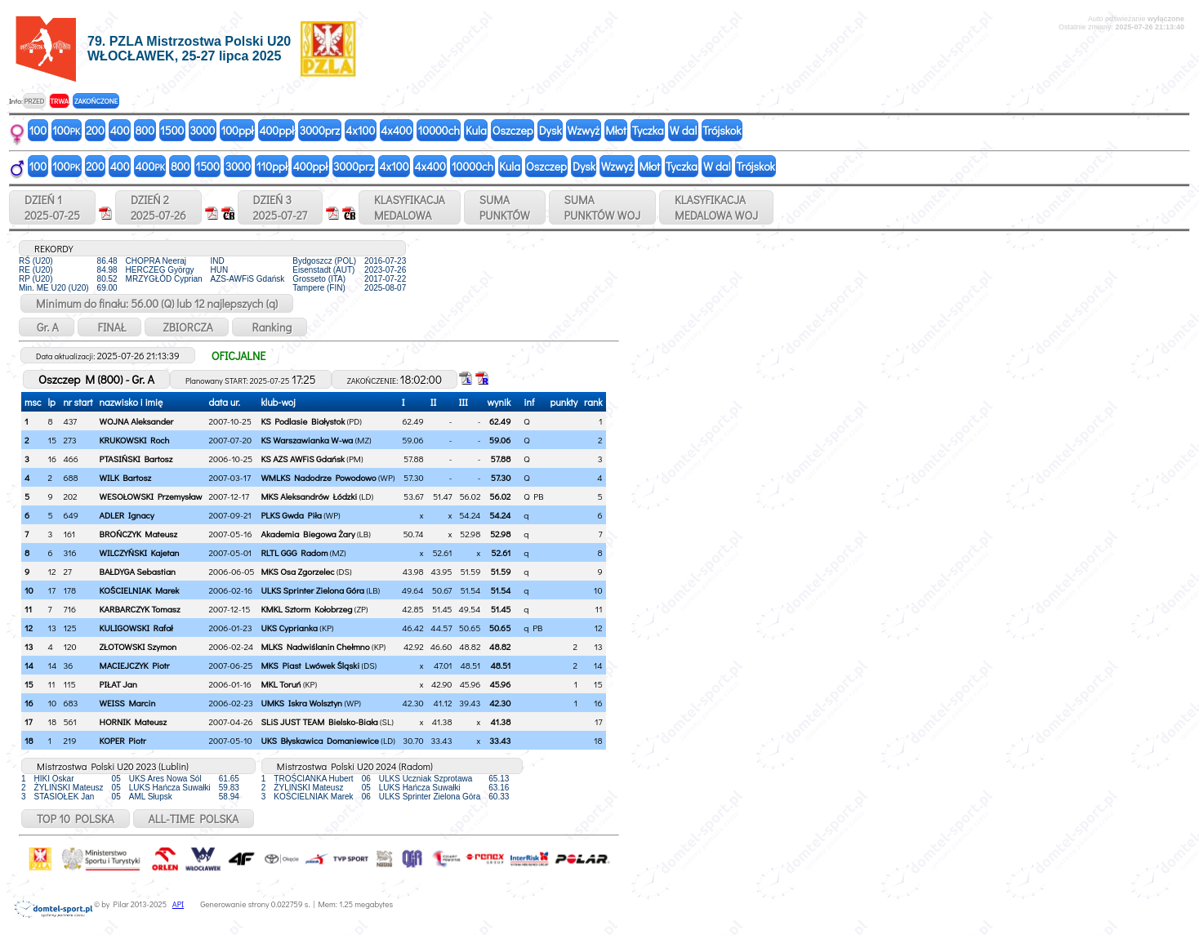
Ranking (269, 327)
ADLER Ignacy (127, 515)
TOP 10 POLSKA (75, 818)
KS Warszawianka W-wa (307, 440)
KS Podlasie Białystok (303, 421)
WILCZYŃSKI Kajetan (140, 552)
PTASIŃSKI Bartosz (136, 458)
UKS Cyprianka (289, 627)
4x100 (360, 130)
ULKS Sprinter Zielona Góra (312, 590)
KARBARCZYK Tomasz (140, 609)
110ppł (271, 166)
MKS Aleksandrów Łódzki (309, 496)
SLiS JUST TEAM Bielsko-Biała (319, 721)
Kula (476, 130)
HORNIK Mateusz (133, 721)
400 (120, 130)
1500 (172, 130)
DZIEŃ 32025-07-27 (280, 207)
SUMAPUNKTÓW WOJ (602, 207)
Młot (615, 130)
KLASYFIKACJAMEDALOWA (409, 207)
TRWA (59, 100)
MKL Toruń (281, 684)
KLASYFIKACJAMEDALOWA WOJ (716, 207)
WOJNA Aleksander (137, 421)
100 (38, 130)
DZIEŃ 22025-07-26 (158, 207)
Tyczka (648, 130)
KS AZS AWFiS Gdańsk (302, 458)
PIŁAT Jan (118, 684)
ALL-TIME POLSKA (194, 818)
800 (145, 130)
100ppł (237, 130)
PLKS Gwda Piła (291, 515)
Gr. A (46, 327)
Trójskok (721, 130)
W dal (684, 130)
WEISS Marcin (128, 703)
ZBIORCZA (186, 327)
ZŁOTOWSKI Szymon (138, 646)
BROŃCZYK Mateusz (138, 534)
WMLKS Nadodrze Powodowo (318, 477)
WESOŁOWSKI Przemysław (151, 496)
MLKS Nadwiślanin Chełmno (315, 646)
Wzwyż (584, 130)
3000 (202, 130)
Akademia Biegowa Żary (307, 534)
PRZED (34, 100)
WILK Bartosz (126, 477)
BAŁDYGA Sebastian (138, 571)
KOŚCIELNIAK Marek (140, 590)
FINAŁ (110, 327)
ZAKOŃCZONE (96, 100)
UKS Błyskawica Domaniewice (319, 740)
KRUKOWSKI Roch (135, 440)
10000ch (439, 130)
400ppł (276, 130)
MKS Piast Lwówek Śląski (310, 665)
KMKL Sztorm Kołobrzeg (306, 609)
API (178, 904)
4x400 (396, 130)
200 (95, 130)
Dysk (550, 130)
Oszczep (513, 130)
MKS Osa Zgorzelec (297, 571)
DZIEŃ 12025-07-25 (52, 207)
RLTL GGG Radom (294, 552)
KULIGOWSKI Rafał (136, 627)
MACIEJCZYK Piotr (135, 665)
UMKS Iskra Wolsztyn (301, 703)
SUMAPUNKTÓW (504, 207)
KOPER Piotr (123, 740)
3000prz (320, 130)
